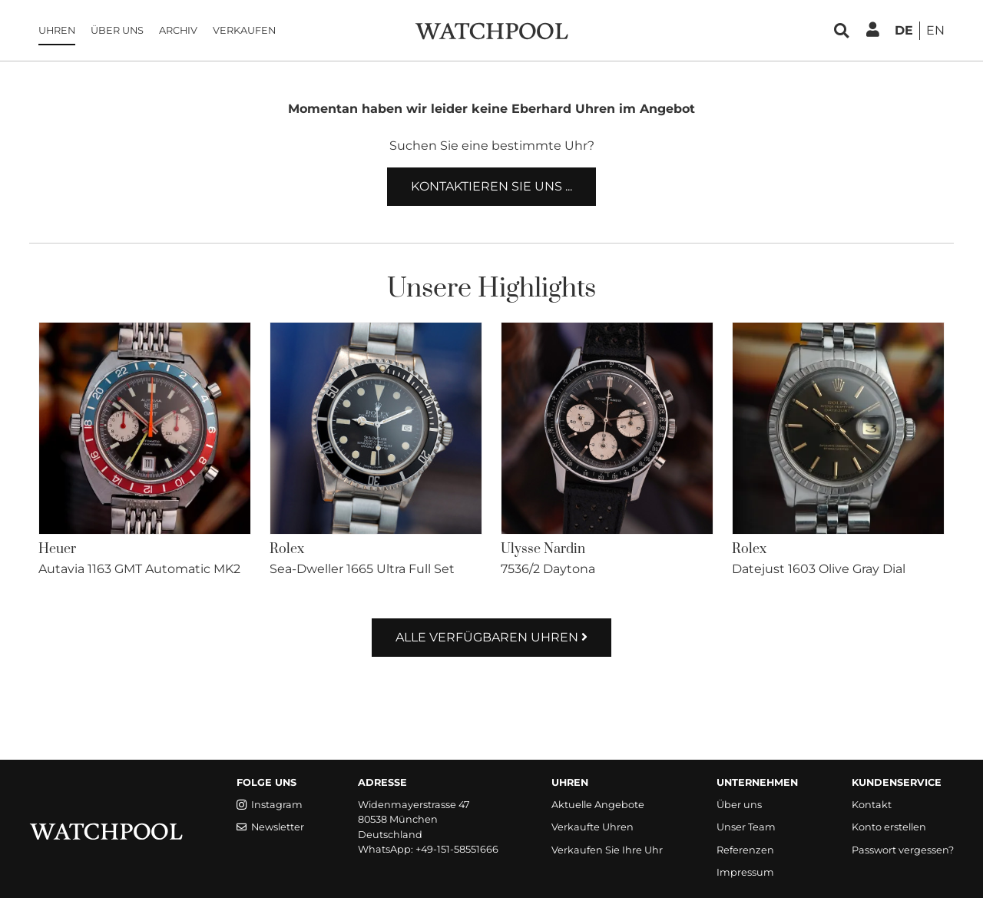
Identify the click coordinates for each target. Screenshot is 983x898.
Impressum (745, 872)
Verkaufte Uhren (592, 827)
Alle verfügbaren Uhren (491, 637)
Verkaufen (244, 30)
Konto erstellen (889, 827)
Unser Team (746, 827)
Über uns (117, 30)
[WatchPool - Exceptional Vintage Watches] (491, 29)
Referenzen (745, 850)
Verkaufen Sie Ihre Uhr (607, 850)
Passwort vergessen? (903, 850)
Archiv (178, 30)
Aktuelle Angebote (597, 804)
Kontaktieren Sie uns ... (491, 186)
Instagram (270, 804)
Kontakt (872, 804)
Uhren (56, 30)
